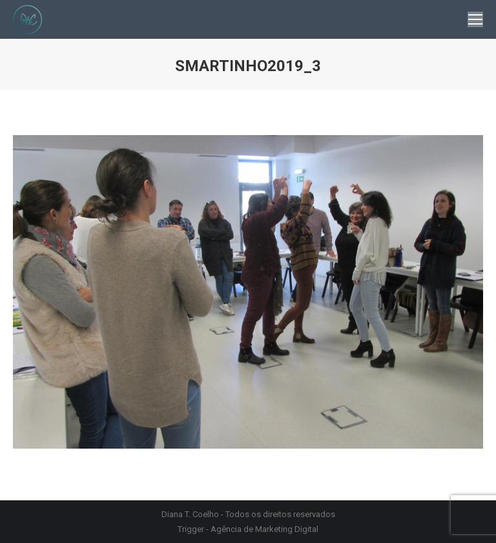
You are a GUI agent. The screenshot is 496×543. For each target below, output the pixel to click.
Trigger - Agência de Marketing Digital (248, 529)
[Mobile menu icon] (475, 19)
